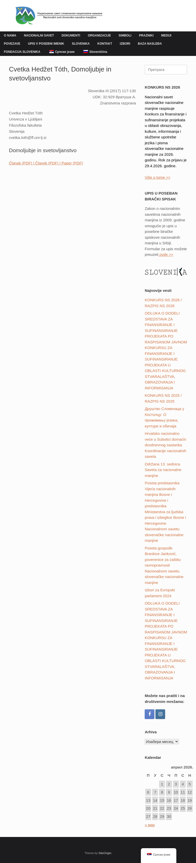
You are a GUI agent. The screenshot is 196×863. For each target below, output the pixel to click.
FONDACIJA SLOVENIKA (22, 52)
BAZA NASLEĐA (150, 43)
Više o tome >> (157, 177)
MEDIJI (166, 35)
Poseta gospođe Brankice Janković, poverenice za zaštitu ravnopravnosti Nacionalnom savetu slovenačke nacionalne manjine (164, 565)
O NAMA (10, 35)
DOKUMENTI (71, 35)
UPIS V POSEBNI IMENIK (46, 43)
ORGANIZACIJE (99, 35)
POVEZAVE (12, 43)
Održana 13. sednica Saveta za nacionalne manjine (163, 470)
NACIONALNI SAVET (39, 35)
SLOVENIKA (81, 43)
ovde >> (165, 254)
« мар (150, 825)
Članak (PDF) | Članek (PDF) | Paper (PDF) (46, 163)
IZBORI (125, 43)
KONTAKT (104, 43)
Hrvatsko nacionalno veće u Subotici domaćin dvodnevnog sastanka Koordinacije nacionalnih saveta (165, 445)
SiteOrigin (105, 853)
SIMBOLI (125, 35)
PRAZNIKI (146, 35)
